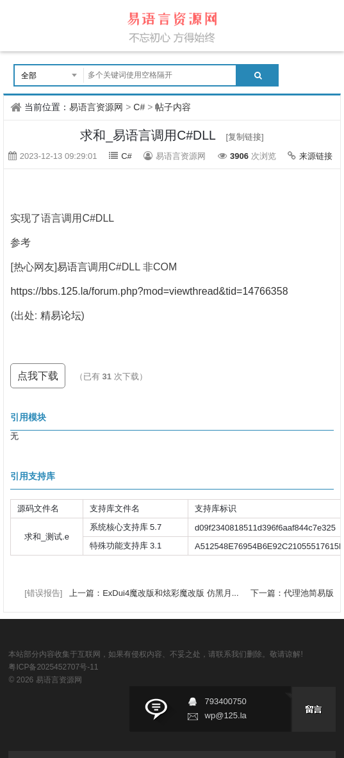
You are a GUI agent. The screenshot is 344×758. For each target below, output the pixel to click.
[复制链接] (244, 137)
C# (139, 107)
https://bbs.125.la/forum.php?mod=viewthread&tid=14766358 (149, 291)
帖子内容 (173, 107)
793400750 (226, 701)
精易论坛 (60, 315)
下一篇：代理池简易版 (292, 593)
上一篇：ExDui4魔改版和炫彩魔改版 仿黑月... (155, 593)
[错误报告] (43, 593)
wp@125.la (226, 715)
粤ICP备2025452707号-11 (53, 667)
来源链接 (315, 156)
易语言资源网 (96, 107)
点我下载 (37, 375)
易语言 (72, 266)
